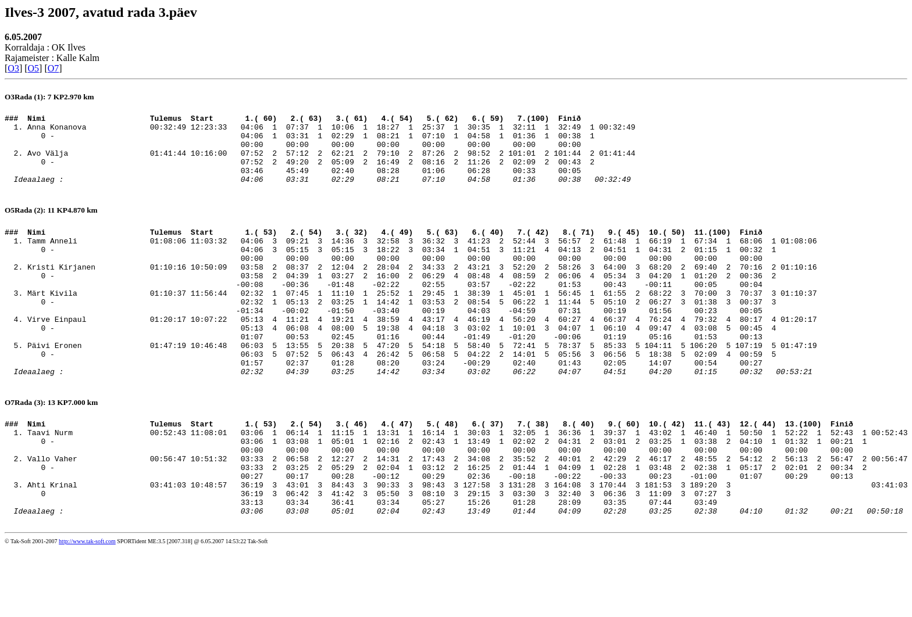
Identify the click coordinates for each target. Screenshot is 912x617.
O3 (13, 68)
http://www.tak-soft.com (87, 609)
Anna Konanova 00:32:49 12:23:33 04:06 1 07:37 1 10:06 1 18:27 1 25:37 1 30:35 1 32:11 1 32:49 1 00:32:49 (331, 130)
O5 (34, 68)
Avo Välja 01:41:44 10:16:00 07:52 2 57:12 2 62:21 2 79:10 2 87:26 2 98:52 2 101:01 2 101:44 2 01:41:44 (331, 161)
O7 (53, 68)
